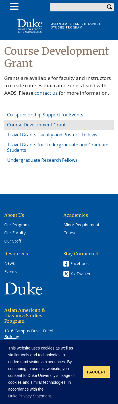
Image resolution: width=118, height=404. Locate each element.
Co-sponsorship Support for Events (45, 115)
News (9, 263)
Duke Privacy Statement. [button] (30, 396)
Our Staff (12, 241)
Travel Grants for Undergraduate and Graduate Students (57, 147)
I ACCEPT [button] (96, 372)
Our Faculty (15, 232)
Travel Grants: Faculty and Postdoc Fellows (52, 135)
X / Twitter (80, 273)
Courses (70, 232)
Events (10, 271)
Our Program (16, 224)
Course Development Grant (36, 125)
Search (109, 7)
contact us (46, 93)
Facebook (79, 263)
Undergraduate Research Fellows (42, 160)
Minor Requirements (82, 224)
